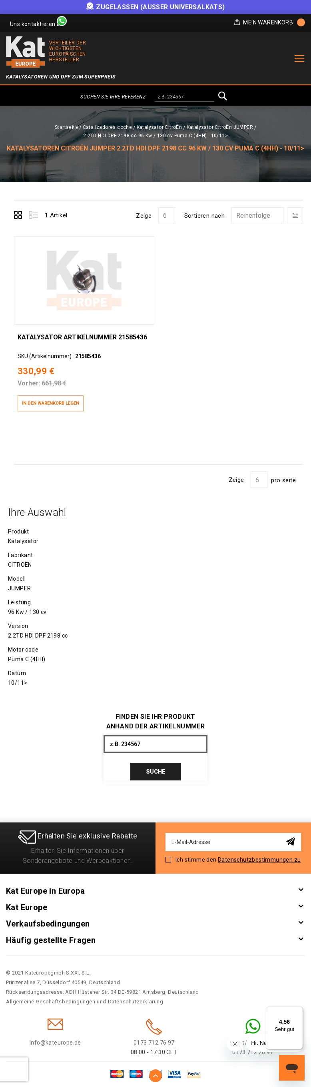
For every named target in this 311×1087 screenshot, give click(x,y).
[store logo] (25, 52)
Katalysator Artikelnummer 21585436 (82, 333)
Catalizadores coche (107, 127)
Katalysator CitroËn (159, 127)
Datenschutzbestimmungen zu (259, 856)
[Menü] (298, 1011)
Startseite (66, 127)
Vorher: (28, 379)
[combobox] (185, 97)
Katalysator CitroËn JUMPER (220, 127)
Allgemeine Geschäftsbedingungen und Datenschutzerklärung (84, 998)
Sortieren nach (204, 215)
